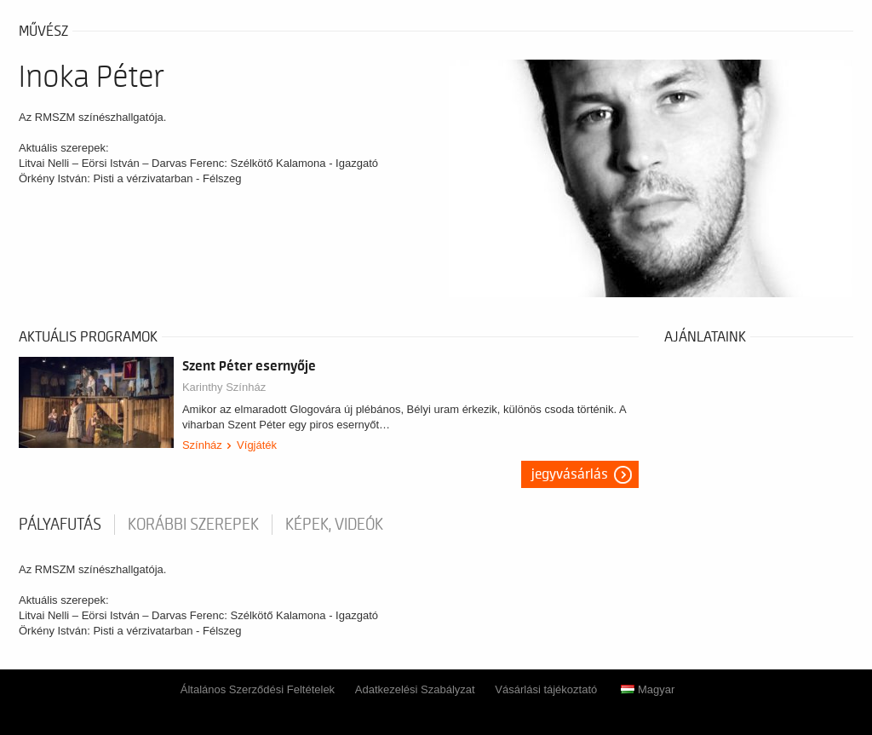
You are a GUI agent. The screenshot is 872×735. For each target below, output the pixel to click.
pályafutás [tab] (60, 524)
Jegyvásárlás (569, 474)
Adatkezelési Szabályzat (415, 689)
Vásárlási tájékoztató (546, 689)
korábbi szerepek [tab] (193, 524)
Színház (202, 445)
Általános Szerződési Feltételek (258, 689)
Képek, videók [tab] (334, 524)
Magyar (647, 689)
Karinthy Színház (224, 387)
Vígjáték (257, 445)
